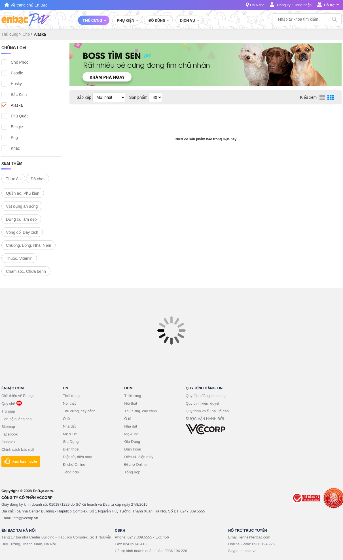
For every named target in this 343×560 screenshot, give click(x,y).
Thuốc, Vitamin (19, 258)
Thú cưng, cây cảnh (79, 411)
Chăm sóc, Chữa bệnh (26, 271)
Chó (26, 34)
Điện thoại (71, 449)
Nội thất (69, 403)
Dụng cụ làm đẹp (21, 219)
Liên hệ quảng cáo (16, 419)
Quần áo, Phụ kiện (22, 193)
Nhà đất (69, 426)
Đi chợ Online (74, 464)
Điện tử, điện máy (77, 457)
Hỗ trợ (329, 5)
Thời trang (71, 396)
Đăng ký (284, 5)
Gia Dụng (71, 441)
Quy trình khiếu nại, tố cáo (207, 411)
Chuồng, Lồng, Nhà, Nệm (28, 245)
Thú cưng (10, 34)
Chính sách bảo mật (17, 449)
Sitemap (8, 426)
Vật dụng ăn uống (22, 206)
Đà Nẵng (257, 5)
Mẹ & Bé (70, 434)
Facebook (9, 434)
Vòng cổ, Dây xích (22, 232)
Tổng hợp (71, 472)
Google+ (8, 442)
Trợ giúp (8, 411)
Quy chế (8, 404)
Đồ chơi (38, 179)
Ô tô (66, 419)
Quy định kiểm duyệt (202, 403)
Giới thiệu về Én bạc (17, 396)
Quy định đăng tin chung (206, 396)
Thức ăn (13, 179)
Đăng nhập (303, 5)
